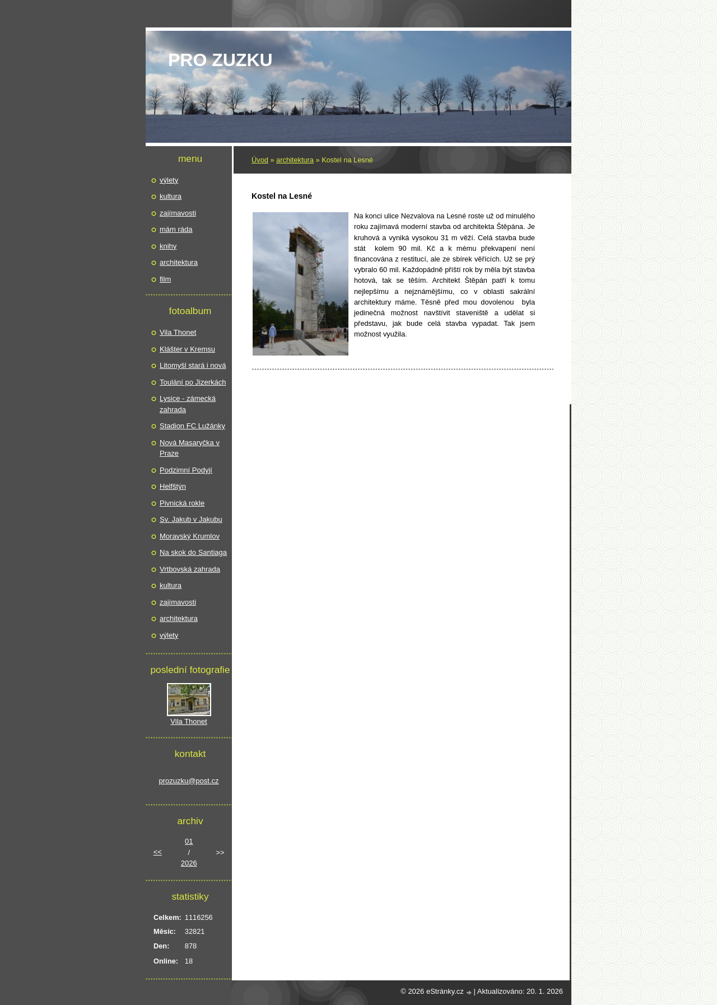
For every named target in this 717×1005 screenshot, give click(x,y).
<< (157, 852)
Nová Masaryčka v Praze (190, 448)
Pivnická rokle (182, 503)
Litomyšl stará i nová (193, 365)
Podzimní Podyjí (186, 470)
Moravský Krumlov (190, 536)
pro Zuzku (220, 60)
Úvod (260, 160)
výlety (169, 180)
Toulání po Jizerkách (193, 382)
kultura (170, 196)
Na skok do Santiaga (193, 552)
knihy (168, 246)
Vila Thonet (178, 332)
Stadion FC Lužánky (192, 426)
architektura (295, 160)
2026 (189, 863)
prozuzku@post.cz (188, 781)
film (165, 279)
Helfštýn (173, 486)
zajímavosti (178, 213)
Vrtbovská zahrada (190, 569)
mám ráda (176, 229)
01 (189, 841)
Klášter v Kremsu (187, 349)
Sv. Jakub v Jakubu (191, 519)
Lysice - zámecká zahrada (188, 404)
